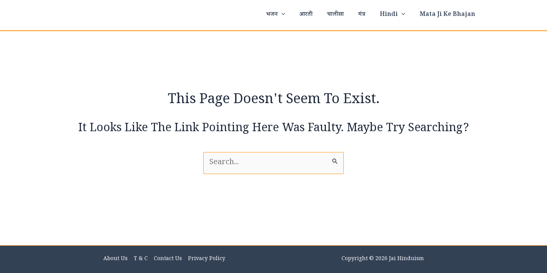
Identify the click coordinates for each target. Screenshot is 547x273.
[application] (294, 15)
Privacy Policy (205, 259)
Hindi (396, 15)
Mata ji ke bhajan (448, 15)
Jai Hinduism (406, 259)
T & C (141, 259)
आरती (316, 15)
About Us (116, 259)
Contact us (167, 259)
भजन (288, 15)
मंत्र (367, 15)
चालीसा (343, 15)
